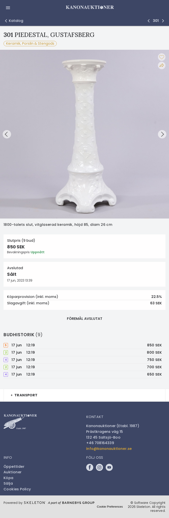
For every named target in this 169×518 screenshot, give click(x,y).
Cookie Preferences (110, 506)
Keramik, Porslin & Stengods (30, 43)
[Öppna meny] (8, 7)
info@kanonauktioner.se (109, 448)
